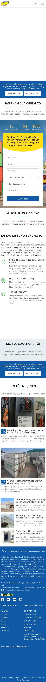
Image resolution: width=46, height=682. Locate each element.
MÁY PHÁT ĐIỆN (29, 631)
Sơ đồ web (5, 631)
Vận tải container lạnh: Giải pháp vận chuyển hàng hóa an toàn (24, 482)
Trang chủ (4, 611)
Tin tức (3, 624)
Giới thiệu (4, 614)
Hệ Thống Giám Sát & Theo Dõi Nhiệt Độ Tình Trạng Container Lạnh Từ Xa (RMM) (34, 636)
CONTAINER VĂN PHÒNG (33, 617)
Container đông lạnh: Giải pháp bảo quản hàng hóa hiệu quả (30, 500)
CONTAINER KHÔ (30, 614)
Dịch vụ (3, 621)
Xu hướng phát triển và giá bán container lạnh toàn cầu (29, 516)
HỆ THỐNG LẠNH (30, 621)
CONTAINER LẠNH (30, 611)
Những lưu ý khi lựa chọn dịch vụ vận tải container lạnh (30, 532)
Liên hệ (3, 627)
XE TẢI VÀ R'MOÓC (30, 624)
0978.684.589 (14, 93)
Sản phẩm (4, 617)
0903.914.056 (32, 93)
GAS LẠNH (27, 627)
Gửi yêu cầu (23, 198)
